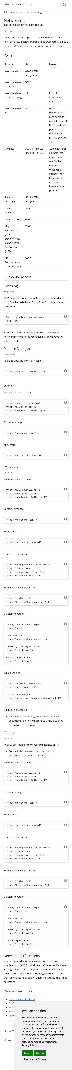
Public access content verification (35, 751)
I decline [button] (40, 1053)
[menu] (6, 4)
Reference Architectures (22, 999)
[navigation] (56, 12)
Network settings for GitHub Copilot (37, 716)
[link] (29, 1045)
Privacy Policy (29, 1045)
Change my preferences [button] (35, 1059)
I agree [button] (27, 1053)
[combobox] (65, 4)
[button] (5, 12)
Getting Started (17, 12)
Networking (35, 12)
